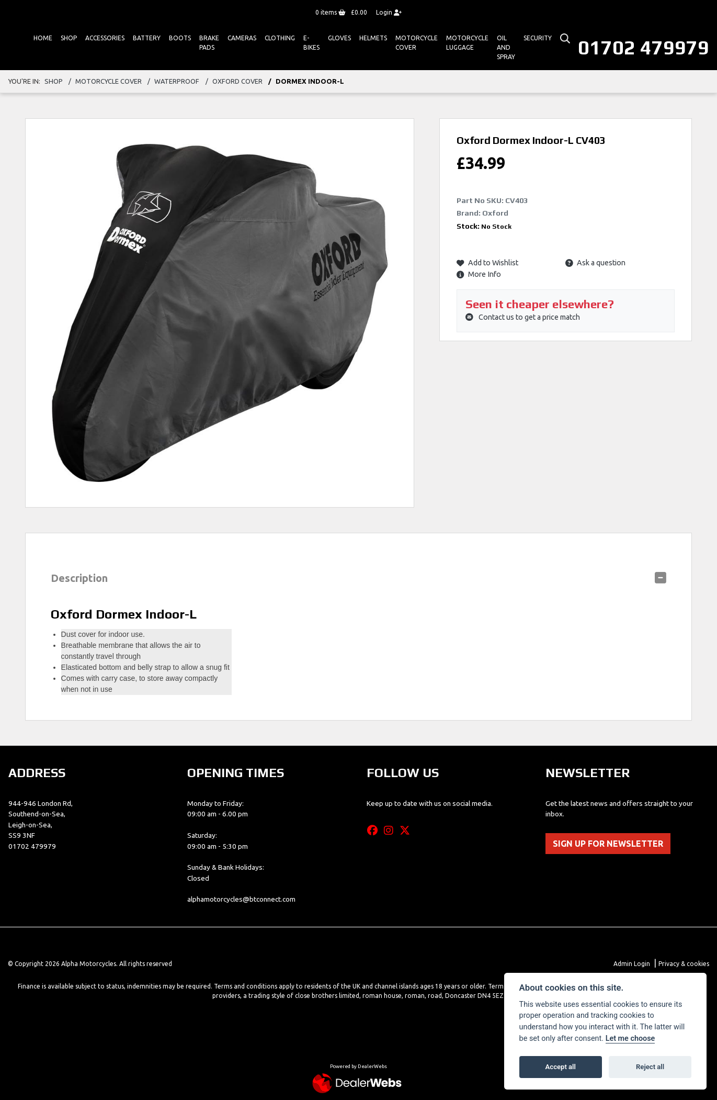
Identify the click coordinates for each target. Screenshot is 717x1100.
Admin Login (631, 963)
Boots (180, 38)
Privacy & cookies (683, 963)
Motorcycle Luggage (467, 43)
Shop (69, 38)
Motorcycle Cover (416, 43)
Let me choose (630, 1038)
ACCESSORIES (104, 38)
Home (42, 38)
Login (389, 12)
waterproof (176, 81)
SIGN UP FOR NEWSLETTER (608, 843)
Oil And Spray (506, 47)
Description (79, 578)
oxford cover (237, 81)
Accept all (560, 1067)
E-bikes (311, 43)
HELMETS (373, 38)
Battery (147, 38)
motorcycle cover (108, 81)
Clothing (280, 38)
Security (537, 38)
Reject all (650, 1067)
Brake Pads (209, 43)
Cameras (241, 38)
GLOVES (339, 38)
